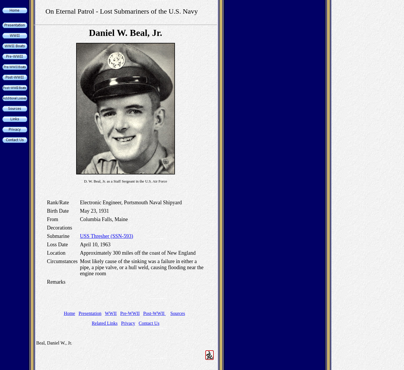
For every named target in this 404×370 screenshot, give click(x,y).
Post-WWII (154, 313)
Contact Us (149, 323)
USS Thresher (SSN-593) (106, 236)
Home (69, 313)
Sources (177, 313)
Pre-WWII (130, 313)
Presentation (89, 313)
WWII (111, 313)
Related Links (105, 323)
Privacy (128, 323)
